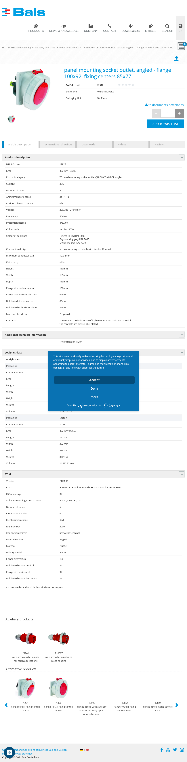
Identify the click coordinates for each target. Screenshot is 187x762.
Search (167, 30)
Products (36, 30)
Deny (94, 388)
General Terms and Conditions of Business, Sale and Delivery (34, 749)
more (94, 397)
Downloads (131, 30)
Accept (94, 380)
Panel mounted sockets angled (116, 47)
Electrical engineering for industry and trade (31, 47)
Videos (122, 144)
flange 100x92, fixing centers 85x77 (156, 47)
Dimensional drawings (58, 144)
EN (180, 30)
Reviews (160, 144)
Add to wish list (165, 124)
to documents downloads (164, 105)
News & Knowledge (64, 30)
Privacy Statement (23, 753)
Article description (19, 144)
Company (91, 30)
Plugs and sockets (69, 47)
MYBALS (150, 30)
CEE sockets (89, 47)
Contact (109, 30)
